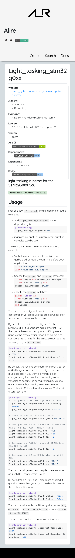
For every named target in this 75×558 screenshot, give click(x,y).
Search (50, 55)
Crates (35, 55)
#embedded (16, 192)
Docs (65, 55)
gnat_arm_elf (25, 155)
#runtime (29, 192)
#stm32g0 (41, 192)
